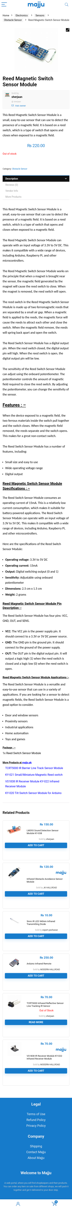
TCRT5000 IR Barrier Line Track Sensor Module (34, 768)
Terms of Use (36, 1114)
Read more (36, 1022)
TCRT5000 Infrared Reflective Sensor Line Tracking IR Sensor (45, 1004)
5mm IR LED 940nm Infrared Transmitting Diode (41, 922)
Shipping (36, 1146)
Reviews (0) (11, 184)
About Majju (36, 1158)
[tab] (36, 178)
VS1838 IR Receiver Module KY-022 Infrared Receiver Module (44, 1057)
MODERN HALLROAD (50, 969)
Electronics (22, 15)
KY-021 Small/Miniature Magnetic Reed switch (34, 774)
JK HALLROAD (50, 887)
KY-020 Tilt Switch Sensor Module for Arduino (33, 793)
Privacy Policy (36, 1125)
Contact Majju (36, 1152)
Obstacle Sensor (13, 20)
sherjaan (17, 97)
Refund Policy (36, 1120)
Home (6, 15)
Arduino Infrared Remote (39, 963)
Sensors (40, 15)
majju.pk (27, 762)
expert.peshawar (50, 930)
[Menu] (4, 4)
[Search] (66, 4)
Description (11, 178)
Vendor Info (11, 190)
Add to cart (36, 845)
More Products (13, 196)
